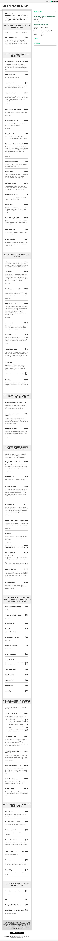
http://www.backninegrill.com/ (41, 24)
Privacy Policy (21, 937)
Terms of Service (13, 937)
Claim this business (38, 19)
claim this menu (17, 932)
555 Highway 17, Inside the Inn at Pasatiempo (44, 16)
